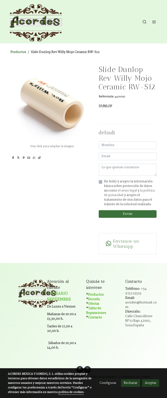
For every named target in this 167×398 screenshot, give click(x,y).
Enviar (127, 213)
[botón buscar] (144, 22)
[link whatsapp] (128, 243)
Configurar (108, 383)
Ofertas (93, 303)
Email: (141, 302)
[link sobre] (25, 293)
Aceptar (150, 383)
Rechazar (130, 383)
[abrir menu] (154, 22)
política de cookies (71, 392)
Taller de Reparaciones (96, 311)
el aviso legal (128, 190)
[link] (36, 21)
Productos (18, 52)
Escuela (94, 299)
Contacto (95, 317)
